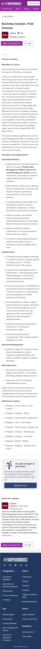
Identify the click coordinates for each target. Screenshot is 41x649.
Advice (26, 8)
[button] (28, 43)
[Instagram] (10, 565)
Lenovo (13, 503)
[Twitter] (15, 565)
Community (7, 8)
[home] (13, 4)
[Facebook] (4, 565)
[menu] (3, 2)
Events (36, 8)
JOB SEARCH (7, 16)
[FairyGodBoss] (15, 560)
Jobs (18, 8)
